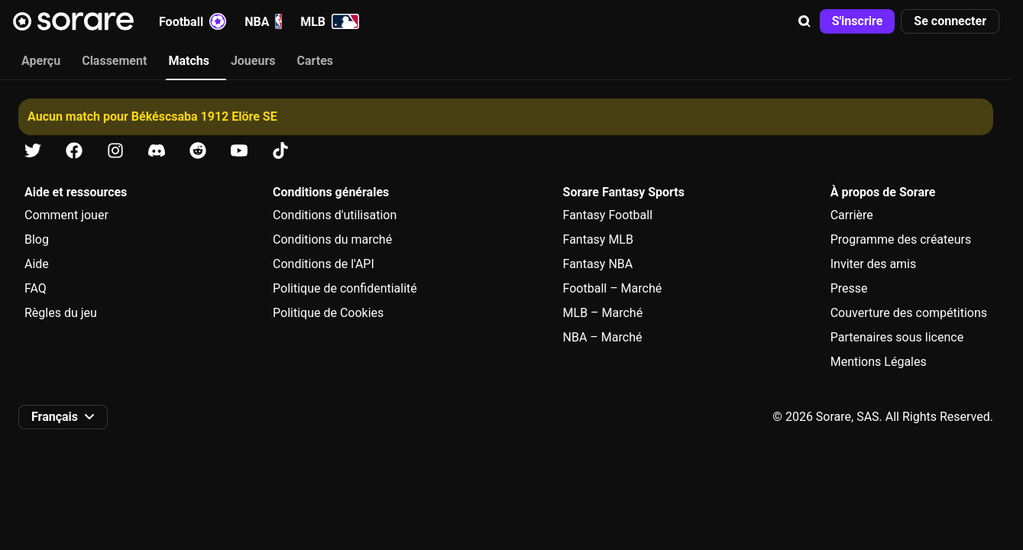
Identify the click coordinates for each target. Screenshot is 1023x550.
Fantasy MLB (598, 239)
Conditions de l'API (323, 264)
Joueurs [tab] (253, 60)
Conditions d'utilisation (335, 215)
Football (192, 21)
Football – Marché (612, 288)
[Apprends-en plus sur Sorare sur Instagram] (115, 151)
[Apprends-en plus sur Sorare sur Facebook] (74, 151)
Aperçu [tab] (40, 60)
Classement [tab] (114, 60)
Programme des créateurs (901, 239)
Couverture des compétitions (908, 313)
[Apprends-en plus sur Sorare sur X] (32, 151)
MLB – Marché (603, 313)
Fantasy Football (607, 215)
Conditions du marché (332, 239)
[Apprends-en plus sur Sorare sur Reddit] (197, 151)
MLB (329, 21)
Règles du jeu (60, 313)
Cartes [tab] (315, 60)
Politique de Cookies (328, 313)
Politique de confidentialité (345, 288)
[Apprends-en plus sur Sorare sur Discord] (156, 151)
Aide (36, 264)
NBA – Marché (603, 337)
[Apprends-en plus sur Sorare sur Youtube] (239, 151)
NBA (263, 21)
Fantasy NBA (598, 264)
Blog (36, 239)
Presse (849, 288)
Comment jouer (66, 215)
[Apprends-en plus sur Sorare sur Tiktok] (280, 151)
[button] (804, 21)
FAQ (35, 288)
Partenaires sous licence (896, 337)
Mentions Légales (878, 361)
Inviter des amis (873, 264)
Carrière (851, 215)
